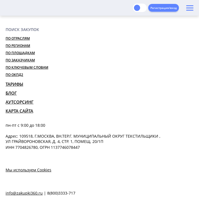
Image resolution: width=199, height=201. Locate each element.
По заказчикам (20, 60)
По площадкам (20, 53)
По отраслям (18, 38)
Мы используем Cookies (28, 170)
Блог (11, 93)
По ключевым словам (27, 67)
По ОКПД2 (14, 74)
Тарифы (14, 84)
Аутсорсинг (19, 102)
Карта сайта (19, 111)
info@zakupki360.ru (24, 193)
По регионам (18, 45)
